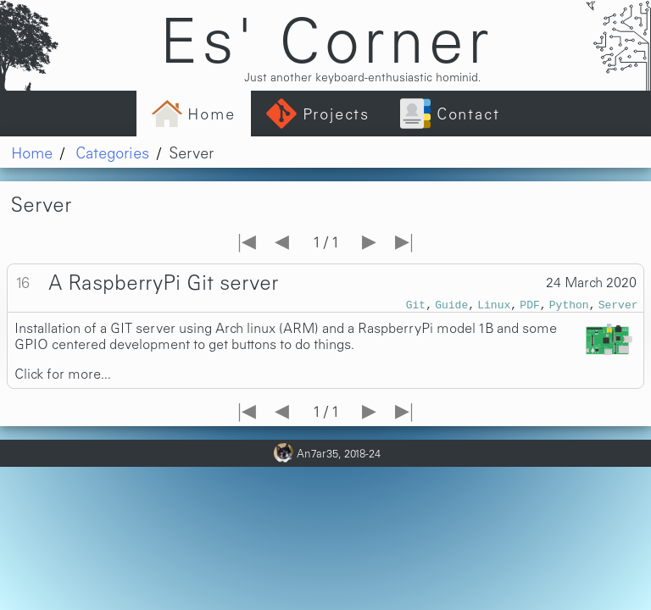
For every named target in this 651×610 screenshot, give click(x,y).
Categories (112, 152)
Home (32, 152)
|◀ (246, 240)
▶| (404, 240)
